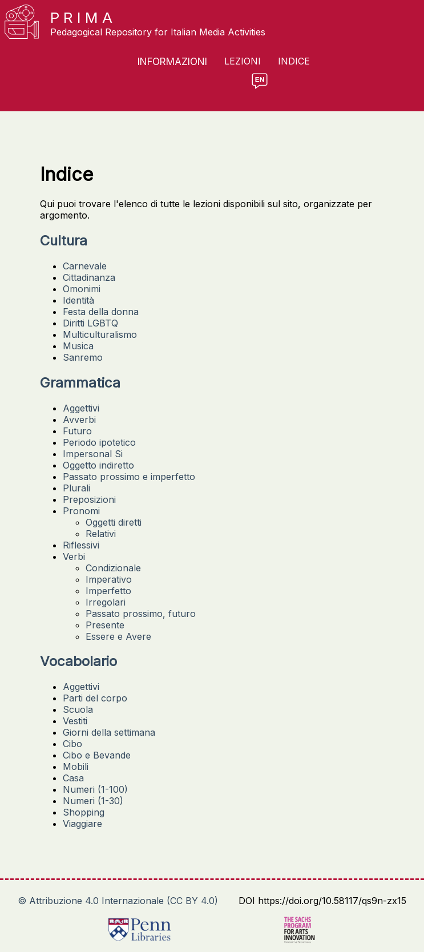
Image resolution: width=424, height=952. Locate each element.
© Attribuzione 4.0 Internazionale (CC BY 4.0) (118, 900)
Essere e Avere (118, 636)
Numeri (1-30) (93, 800)
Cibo (72, 743)
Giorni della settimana (109, 732)
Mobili (75, 766)
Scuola (78, 709)
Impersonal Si (93, 453)
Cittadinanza (89, 277)
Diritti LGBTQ (90, 323)
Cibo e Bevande (97, 755)
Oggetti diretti (114, 522)
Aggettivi (81, 408)
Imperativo (109, 579)
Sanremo (83, 357)
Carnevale (85, 266)
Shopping (83, 812)
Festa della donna (101, 311)
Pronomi (81, 511)
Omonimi (81, 289)
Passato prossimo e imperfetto (129, 476)
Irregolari (106, 602)
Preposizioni (89, 499)
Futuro (77, 431)
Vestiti (75, 721)
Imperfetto (108, 590)
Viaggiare (82, 823)
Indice (294, 61)
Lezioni (242, 61)
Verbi (74, 556)
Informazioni (172, 61)
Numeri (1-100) (95, 789)
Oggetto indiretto (98, 465)
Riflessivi (81, 545)
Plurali (76, 488)
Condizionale (113, 568)
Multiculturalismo (100, 334)
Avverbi (79, 419)
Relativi (101, 533)
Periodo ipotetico (99, 442)
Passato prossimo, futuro (141, 613)
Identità (78, 300)
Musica (78, 346)
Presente (105, 625)
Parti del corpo (95, 698)
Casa (73, 778)
